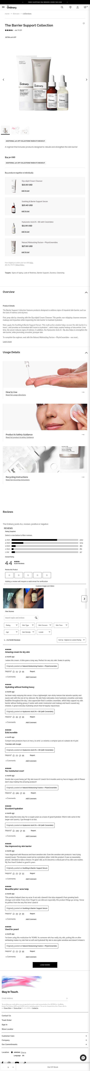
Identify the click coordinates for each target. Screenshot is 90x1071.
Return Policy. (20, 265)
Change (23, 1052)
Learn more (7, 342)
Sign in (4, 1025)
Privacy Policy (7, 1008)
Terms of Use (17, 1008)
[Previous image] (3, 79)
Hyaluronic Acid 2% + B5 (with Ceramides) (37, 222)
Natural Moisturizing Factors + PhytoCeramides (40, 242)
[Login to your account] (78, 7)
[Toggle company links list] (86, 1040)
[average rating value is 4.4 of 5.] (11, 30)
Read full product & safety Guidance (20, 437)
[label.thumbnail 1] (5, 130)
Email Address (7, 998)
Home (7, 14)
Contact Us (35, 1008)
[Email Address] (35, 998)
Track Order (7, 1020)
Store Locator (7, 1029)
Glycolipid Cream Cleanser (32, 181)
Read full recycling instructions (18, 480)
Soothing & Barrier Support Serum (35, 201)
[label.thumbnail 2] (15, 130)
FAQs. (31, 263)
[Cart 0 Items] (85, 7)
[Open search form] (62, 7)
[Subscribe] (67, 998)
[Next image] (86, 79)
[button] (86, 292)
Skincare (16, 14)
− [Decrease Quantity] (3, 1067)
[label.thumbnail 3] (24, 130)
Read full (16, 395)
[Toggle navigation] (3, 7)
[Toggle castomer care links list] (86, 1036)
